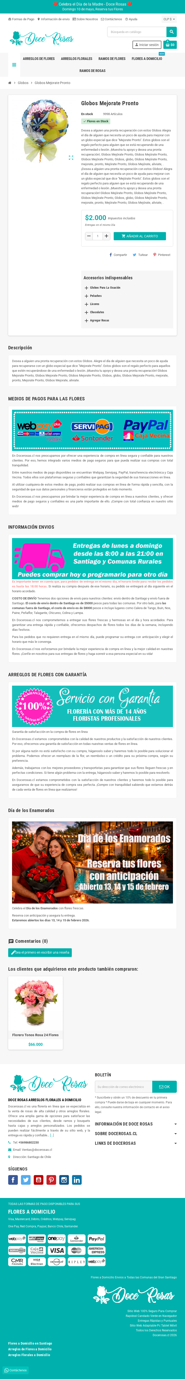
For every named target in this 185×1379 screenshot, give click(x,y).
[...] (52, 1135)
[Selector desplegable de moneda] (169, 19)
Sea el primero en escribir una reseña (40, 952)
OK (164, 1086)
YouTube (38, 1180)
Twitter (26, 1180)
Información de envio (53, 19)
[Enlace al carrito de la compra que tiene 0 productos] (170, 45)
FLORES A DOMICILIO (31, 1212)
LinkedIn (77, 1180)
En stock (87, 114)
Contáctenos (111, 19)
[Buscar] (142, 32)
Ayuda (131, 19)
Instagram (64, 1180)
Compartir (118, 255)
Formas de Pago (21, 19)
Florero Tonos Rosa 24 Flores (35, 1035)
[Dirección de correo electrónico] (123, 1087)
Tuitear (140, 255)
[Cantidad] (97, 236)
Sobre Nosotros (85, 19)
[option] (35, 1013)
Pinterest (161, 255)
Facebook (13, 1180)
